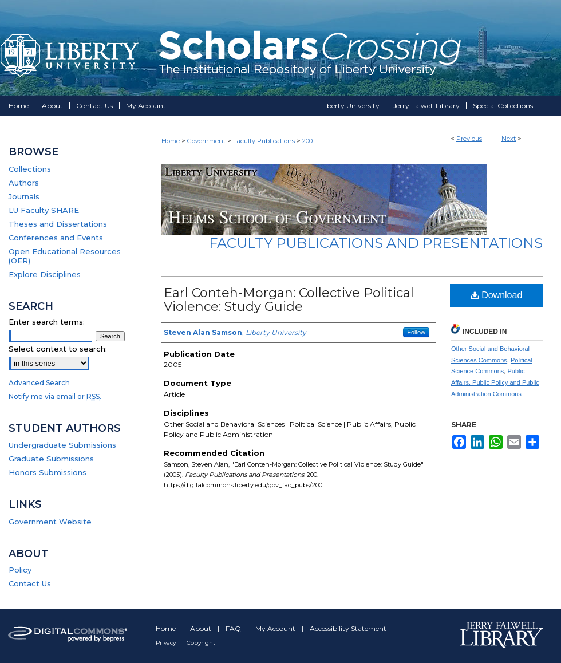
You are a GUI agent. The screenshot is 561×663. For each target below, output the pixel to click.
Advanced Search (39, 382)
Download (497, 295)
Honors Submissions (47, 472)
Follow (416, 332)
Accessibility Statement (348, 628)
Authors (24, 182)
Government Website (50, 521)
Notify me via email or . (55, 396)
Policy (20, 569)
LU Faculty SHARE (44, 210)
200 (307, 141)
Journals (24, 196)
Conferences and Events (56, 237)
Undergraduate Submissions (62, 444)
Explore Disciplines (45, 274)
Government (206, 141)
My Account (276, 628)
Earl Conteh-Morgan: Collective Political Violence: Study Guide (289, 299)
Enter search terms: (47, 321)
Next (508, 139)
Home (170, 141)
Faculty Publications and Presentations (376, 243)
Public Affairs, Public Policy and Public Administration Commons (495, 382)
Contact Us (30, 583)
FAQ (234, 628)
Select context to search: (58, 348)
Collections (30, 168)
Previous (469, 139)
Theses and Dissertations (58, 223)
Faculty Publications (264, 141)
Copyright (201, 642)
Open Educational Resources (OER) (65, 256)
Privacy (166, 642)
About (201, 628)
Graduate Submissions (51, 458)
